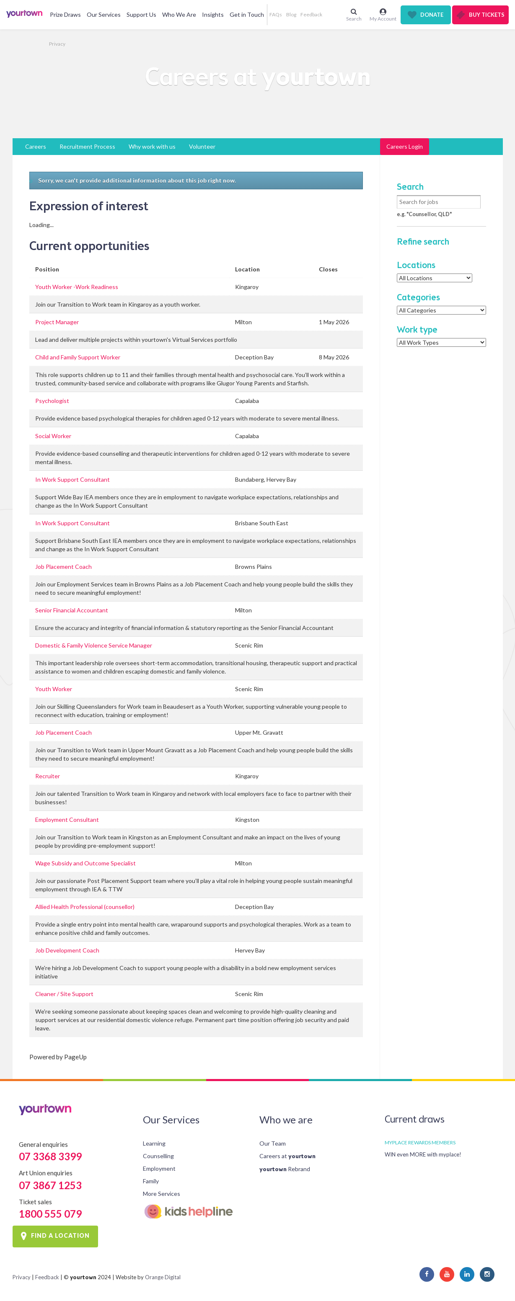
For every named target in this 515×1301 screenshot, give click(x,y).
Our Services (104, 14)
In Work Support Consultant (72, 479)
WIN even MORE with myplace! (423, 1154)
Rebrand (284, 1168)
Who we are (286, 1119)
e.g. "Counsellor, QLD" (424, 214)
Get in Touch (247, 14)
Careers (35, 146)
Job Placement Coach (63, 566)
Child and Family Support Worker (77, 357)
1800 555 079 (50, 1214)
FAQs (275, 14)
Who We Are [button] (179, 14)
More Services (161, 1193)
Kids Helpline (194, 1211)
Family (151, 1181)
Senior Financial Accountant (71, 610)
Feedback (311, 14)
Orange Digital (163, 1277)
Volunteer (202, 146)
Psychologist (52, 400)
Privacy (57, 44)
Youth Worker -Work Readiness (76, 286)
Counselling (158, 1155)
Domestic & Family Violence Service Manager (93, 645)
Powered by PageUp (58, 1057)
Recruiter (47, 776)
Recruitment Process (87, 146)
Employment (159, 1168)
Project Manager (57, 321)
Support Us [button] (141, 14)
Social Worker (53, 435)
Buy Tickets (487, 14)
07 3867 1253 (50, 1185)
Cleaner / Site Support (64, 993)
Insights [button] (213, 14)
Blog (291, 14)
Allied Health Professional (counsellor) (85, 906)
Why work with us (152, 146)
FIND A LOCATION (60, 1235)
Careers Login (404, 146)
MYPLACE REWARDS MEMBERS (420, 1142)
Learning (154, 1143)
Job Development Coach (67, 950)
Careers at (287, 1155)
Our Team (272, 1143)
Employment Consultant (67, 819)
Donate (431, 14)
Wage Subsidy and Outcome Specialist (85, 863)
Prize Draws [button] (65, 14)
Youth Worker (53, 688)
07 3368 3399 (50, 1156)
